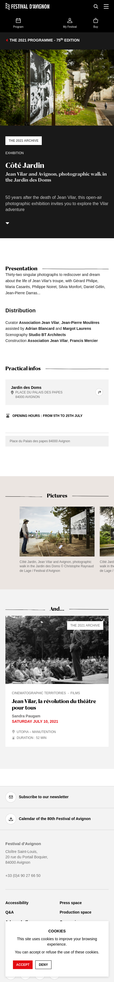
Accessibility (17, 903)
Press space (71, 903)
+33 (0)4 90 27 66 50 (22, 875)
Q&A (9, 912)
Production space (75, 912)
